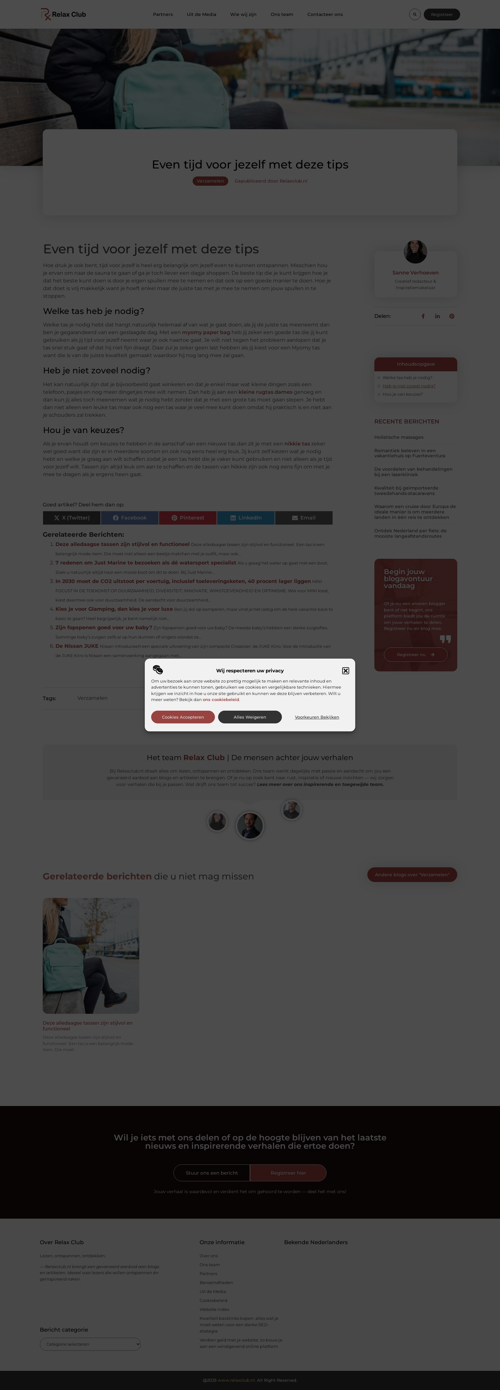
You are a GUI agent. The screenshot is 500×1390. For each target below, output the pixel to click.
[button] (345, 671)
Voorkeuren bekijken (317, 717)
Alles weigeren (250, 717)
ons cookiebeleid (221, 699)
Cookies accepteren (183, 717)
